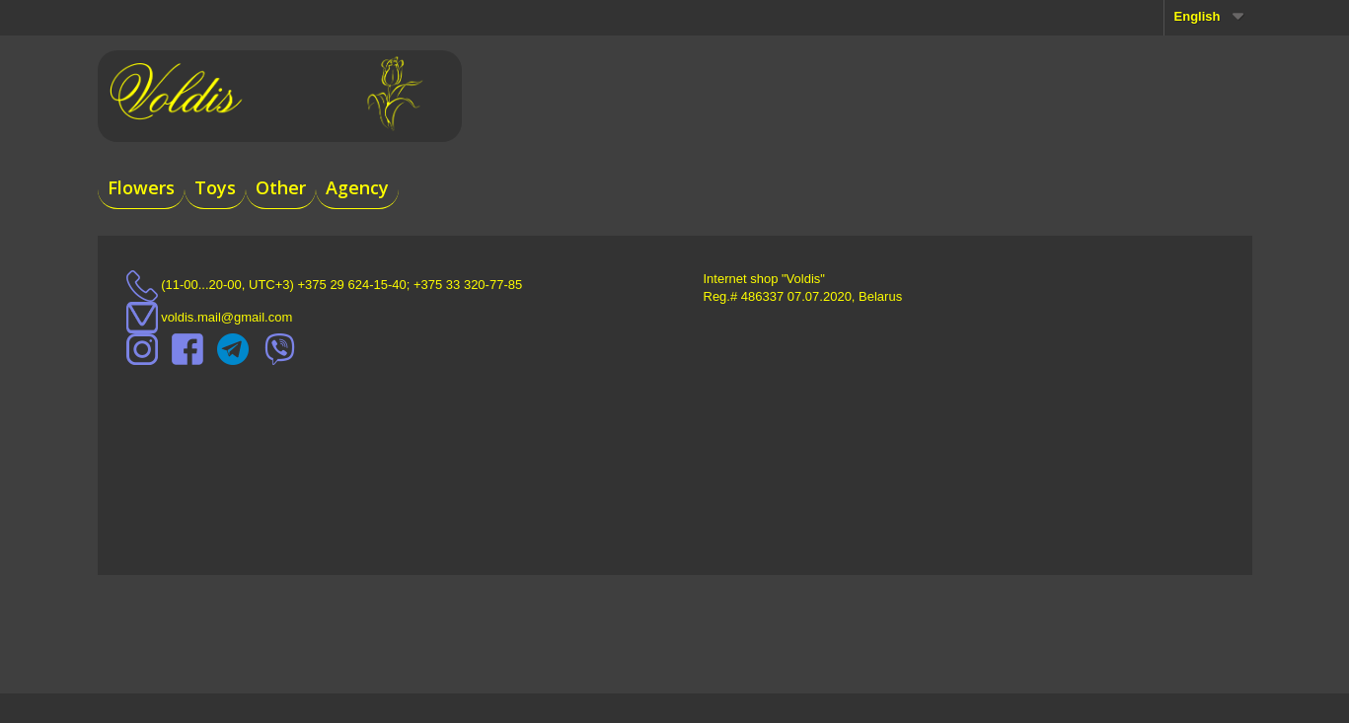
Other (281, 187)
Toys (215, 187)
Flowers (141, 187)
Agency (357, 187)
